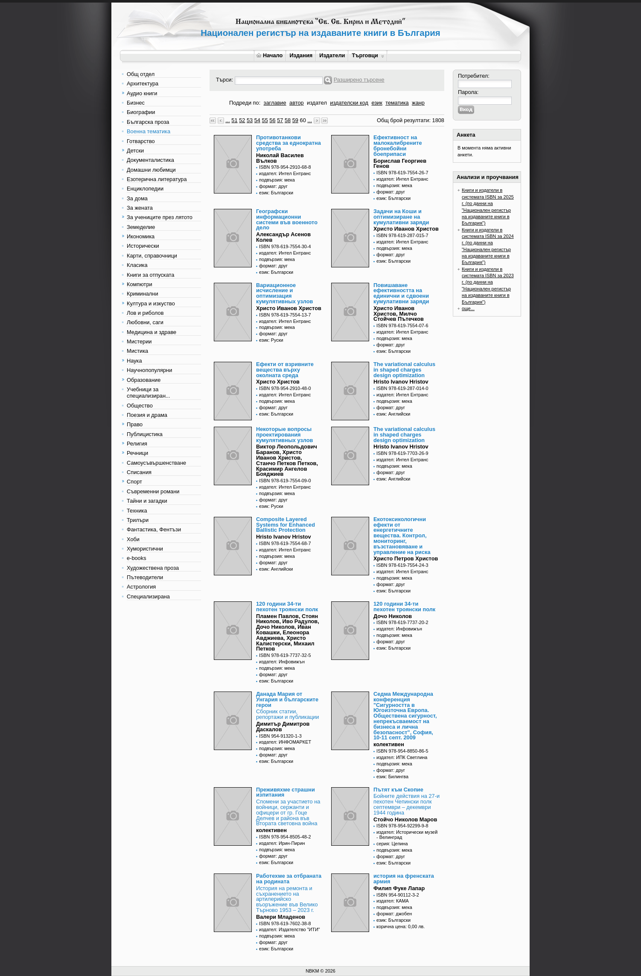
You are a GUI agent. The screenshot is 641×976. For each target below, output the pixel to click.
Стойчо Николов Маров (405, 819)
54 (257, 120)
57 (280, 120)
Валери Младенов (280, 917)
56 (272, 120)
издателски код (349, 103)
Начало (269, 55)
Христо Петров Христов (405, 558)
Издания (300, 55)
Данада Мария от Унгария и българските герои (287, 699)
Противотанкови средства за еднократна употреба (288, 143)
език (376, 103)
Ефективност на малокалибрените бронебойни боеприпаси (397, 145)
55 (265, 120)
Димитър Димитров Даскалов (282, 727)
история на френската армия (403, 879)
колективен (388, 744)
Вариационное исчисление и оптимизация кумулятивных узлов (284, 293)
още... (468, 308)
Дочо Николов (392, 616)
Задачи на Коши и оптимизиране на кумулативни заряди (401, 217)
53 (250, 120)
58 (288, 120)
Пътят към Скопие (398, 789)
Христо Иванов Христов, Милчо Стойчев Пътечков (398, 313)
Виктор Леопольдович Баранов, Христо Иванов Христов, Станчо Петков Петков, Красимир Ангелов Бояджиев (287, 460)
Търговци (368, 55)
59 (295, 120)
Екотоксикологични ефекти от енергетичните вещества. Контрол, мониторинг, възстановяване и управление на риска (402, 535)
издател (317, 103)
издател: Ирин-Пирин (282, 843)
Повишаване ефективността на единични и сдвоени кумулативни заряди (401, 293)
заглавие (275, 103)
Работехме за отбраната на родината (288, 879)
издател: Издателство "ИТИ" (289, 929)
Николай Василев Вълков (280, 158)
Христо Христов (278, 381)
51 (234, 120)
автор (296, 103)
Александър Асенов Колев (283, 237)
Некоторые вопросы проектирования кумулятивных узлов (284, 434)
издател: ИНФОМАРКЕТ (285, 741)
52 (242, 120)
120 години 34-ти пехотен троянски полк (287, 607)
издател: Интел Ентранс (285, 173)
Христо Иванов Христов (406, 229)
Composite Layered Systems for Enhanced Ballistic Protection (285, 524)
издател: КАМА (392, 900)
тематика (396, 103)
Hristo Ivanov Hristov (400, 381)
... (227, 120)
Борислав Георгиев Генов (399, 164)
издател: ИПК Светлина (401, 757)
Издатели (332, 55)
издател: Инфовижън (282, 661)
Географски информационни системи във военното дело (287, 219)
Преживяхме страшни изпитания (285, 792)
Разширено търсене (359, 79)
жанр (418, 103)
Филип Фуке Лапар (399, 888)
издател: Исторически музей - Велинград (406, 834)
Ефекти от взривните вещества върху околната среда (285, 369)
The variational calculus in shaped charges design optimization (404, 369)
